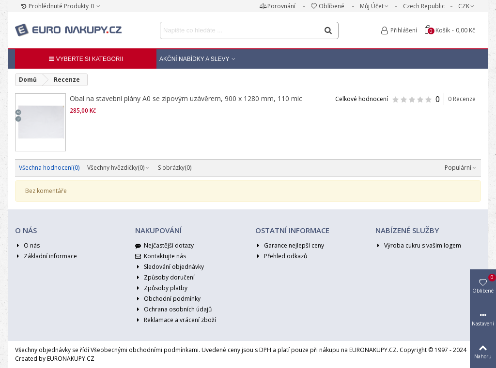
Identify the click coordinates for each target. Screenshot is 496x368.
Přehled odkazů (281, 256)
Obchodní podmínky (168, 298)
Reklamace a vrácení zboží (175, 320)
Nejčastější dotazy (164, 245)
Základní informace (46, 256)
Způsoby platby (161, 288)
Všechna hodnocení (49, 167)
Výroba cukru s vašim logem (418, 245)
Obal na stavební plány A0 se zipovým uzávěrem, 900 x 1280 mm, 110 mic (186, 98)
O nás (27, 245)
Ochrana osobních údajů (173, 309)
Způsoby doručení (165, 277)
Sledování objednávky (169, 267)
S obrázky (174, 167)
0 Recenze (462, 99)
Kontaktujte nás (160, 256)
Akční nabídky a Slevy (194, 59)
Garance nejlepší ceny (289, 245)
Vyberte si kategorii (85, 59)
